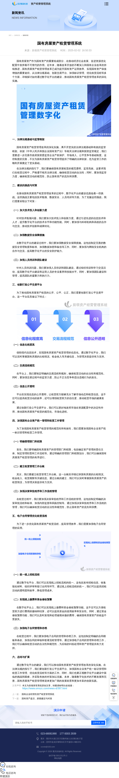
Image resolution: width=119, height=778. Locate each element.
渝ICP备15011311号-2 (58, 756)
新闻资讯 (17, 35)
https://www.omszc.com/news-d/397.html (44, 688)
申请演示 (5, 776)
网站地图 (58, 758)
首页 (10, 35)
